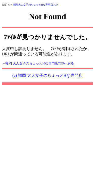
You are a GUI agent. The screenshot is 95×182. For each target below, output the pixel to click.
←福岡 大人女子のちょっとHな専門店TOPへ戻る (38, 63)
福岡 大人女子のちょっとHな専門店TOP (35, 4)
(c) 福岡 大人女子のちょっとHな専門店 (47, 75)
